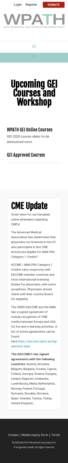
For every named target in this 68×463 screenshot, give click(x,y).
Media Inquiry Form (35, 435)
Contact (13, 435)
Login (18, 4)
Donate (54, 4)
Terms (55, 435)
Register (31, 4)
